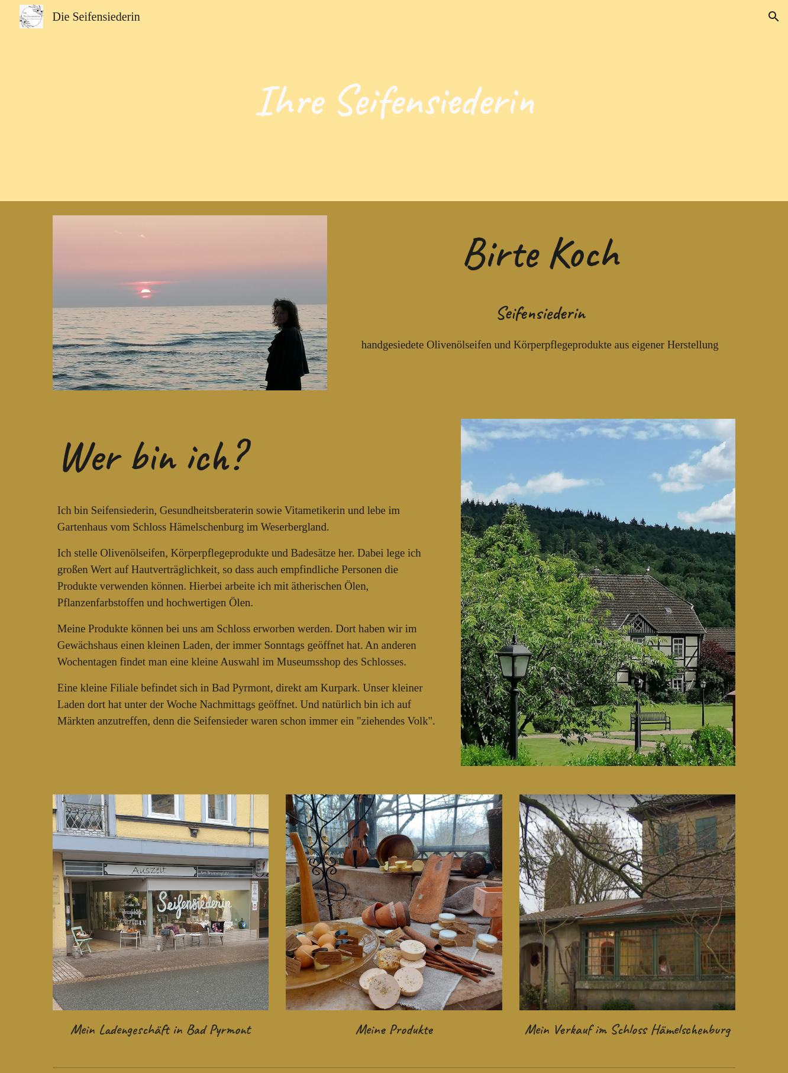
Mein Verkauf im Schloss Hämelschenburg (627, 1029)
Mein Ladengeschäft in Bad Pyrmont (160, 1029)
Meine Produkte (394, 1029)
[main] (394, 100)
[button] (774, 16)
